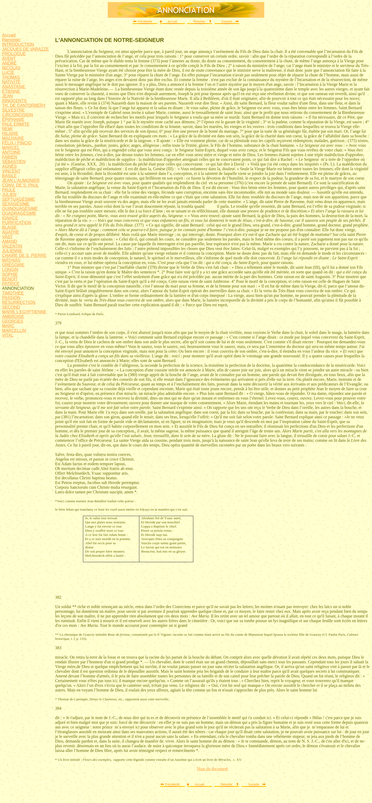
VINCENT (11, 171)
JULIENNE (12, 251)
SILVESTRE (13, 110)
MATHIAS (11, 260)
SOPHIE (10, 274)
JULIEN (9, 194)
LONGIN (10, 269)
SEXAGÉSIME (15, 204)
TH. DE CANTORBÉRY (24, 105)
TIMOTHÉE (13, 293)
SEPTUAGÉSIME (18, 199)
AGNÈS (9, 166)
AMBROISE (13, 316)
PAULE (8, 190)
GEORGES (12, 321)
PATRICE (11, 283)
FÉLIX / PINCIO (17, 143)
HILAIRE (10, 133)
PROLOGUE (14, 54)
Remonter (11, 40)
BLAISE (9, 227)
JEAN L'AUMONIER (21, 180)
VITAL (7, 335)
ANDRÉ (9, 63)
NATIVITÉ (11, 82)
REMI (7, 129)
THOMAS (11, 77)
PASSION (11, 298)
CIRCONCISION (17, 115)
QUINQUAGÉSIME (20, 208)
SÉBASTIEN (14, 162)
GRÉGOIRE (13, 265)
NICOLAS (11, 68)
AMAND (9, 241)
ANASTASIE (13, 86)
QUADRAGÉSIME (19, 213)
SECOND (11, 307)
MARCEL (11, 147)
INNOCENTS (14, 101)
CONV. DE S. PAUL (20, 185)
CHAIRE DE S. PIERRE (24, 255)
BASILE (9, 176)
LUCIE (8, 72)
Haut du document (212, 769)
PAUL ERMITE (15, 124)
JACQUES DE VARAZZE (25, 49)
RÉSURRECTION (18, 302)
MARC (8, 326)
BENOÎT (10, 279)
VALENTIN (12, 246)
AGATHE (10, 232)
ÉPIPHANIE (13, 119)
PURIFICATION (16, 222)
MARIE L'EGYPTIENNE (24, 312)
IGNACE (10, 218)
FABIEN (9, 157)
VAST (7, 237)
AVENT (9, 58)
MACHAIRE (13, 138)
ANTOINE (11, 152)
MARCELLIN (14, 330)
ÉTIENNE (11, 91)
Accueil (9, 35)
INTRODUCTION (18, 44)
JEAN (7, 96)
